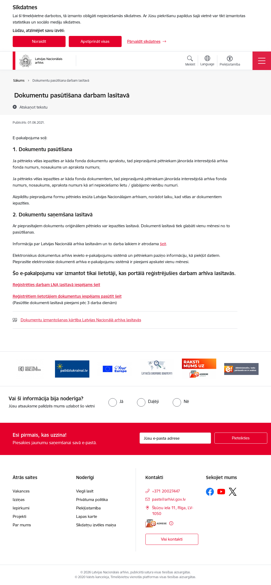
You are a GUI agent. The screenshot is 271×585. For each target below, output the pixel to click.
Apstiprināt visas (95, 41)
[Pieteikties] (240, 438)
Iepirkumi (21, 507)
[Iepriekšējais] (21, 369)
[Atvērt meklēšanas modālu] (190, 61)
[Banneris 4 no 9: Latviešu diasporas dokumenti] (157, 368)
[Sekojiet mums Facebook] (210, 492)
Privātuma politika (92, 499)
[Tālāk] (250, 369)
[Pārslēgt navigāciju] (261, 61)
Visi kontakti (171, 539)
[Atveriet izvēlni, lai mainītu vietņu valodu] (207, 61)
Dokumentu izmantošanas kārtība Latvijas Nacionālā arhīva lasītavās (81, 319)
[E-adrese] (156, 523)
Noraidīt (39, 41)
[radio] (115, 401)
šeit (163, 243)
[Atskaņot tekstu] (34, 107)
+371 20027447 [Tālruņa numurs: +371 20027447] (166, 491)
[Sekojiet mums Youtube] (221, 491)
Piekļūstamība (88, 507)
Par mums (22, 524)
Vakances (21, 491)
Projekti (19, 516)
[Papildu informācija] (171, 523)
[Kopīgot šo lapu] (251, 106)
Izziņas (19, 499)
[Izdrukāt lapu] (251, 93)
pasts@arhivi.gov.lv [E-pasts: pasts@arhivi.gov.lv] (169, 499)
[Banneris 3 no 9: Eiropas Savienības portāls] (114, 368)
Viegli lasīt (84, 491)
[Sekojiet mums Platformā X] (233, 492)
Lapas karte (86, 516)
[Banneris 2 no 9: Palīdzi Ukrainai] (72, 368)
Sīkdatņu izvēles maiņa (96, 524)
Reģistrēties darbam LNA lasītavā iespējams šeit (56, 284)
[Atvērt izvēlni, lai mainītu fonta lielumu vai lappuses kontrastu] (230, 61)
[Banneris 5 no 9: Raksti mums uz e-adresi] (199, 368)
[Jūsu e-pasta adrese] (175, 438)
